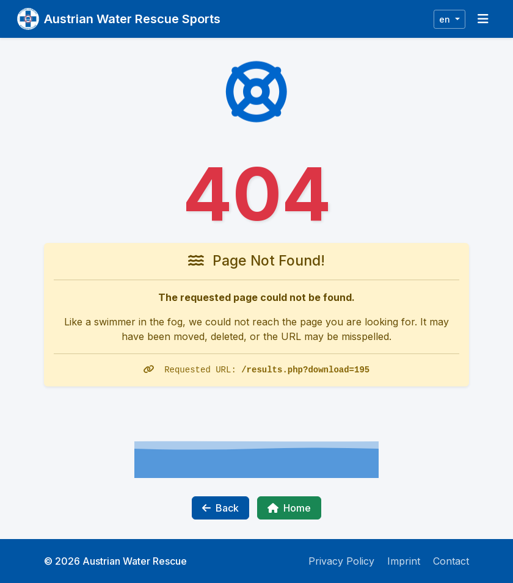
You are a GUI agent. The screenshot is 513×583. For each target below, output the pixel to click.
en (446, 19)
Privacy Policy (341, 561)
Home (289, 508)
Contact (451, 561)
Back (220, 508)
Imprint (403, 561)
